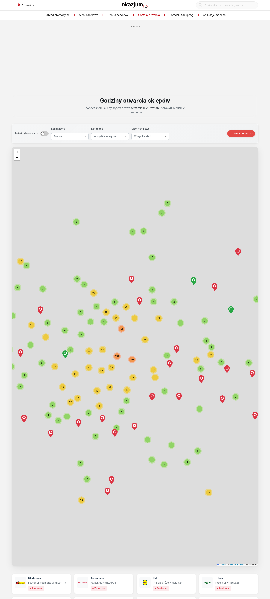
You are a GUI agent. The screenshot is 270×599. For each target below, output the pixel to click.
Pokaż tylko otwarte (26, 133)
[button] (153, 370)
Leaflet (222, 565)
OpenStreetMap (237, 565)
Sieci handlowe (140, 128)
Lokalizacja (58, 128)
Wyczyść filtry (241, 133)
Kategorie (97, 128)
